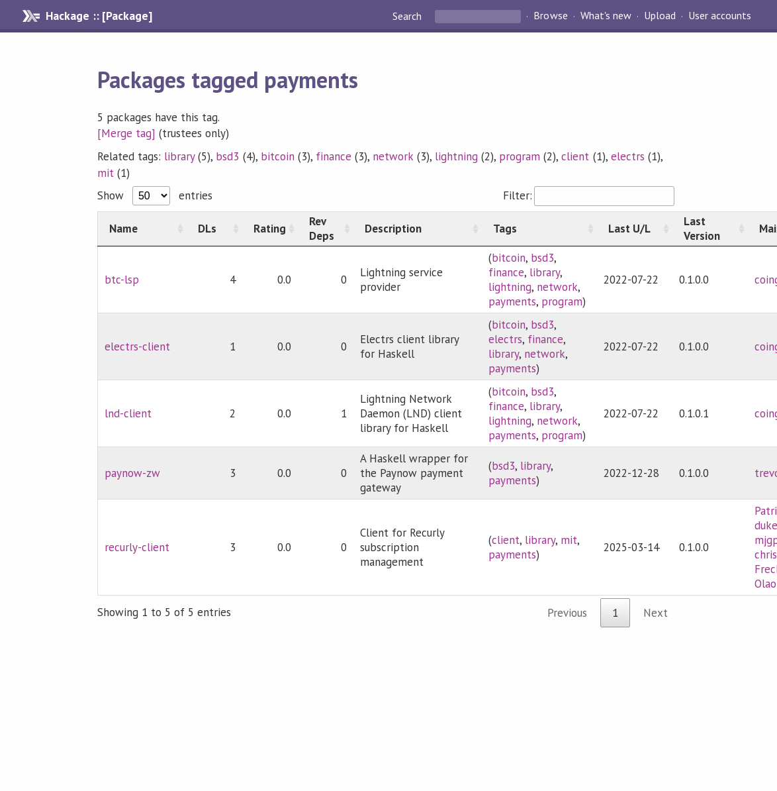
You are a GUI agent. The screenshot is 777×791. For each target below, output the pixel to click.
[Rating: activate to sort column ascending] (270, 228)
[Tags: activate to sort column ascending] (539, 228)
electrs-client (137, 346)
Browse (550, 16)
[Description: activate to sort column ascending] (417, 228)
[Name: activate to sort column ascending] (142, 228)
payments (512, 301)
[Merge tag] (126, 133)
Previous (567, 613)
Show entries (154, 195)
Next (655, 613)
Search (408, 16)
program (519, 156)
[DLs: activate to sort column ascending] (214, 228)
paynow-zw (132, 473)
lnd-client (128, 413)
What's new (605, 16)
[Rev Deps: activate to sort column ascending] (325, 228)
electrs (628, 156)
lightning (456, 156)
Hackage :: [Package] (99, 16)
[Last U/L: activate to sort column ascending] (634, 228)
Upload (660, 16)
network (393, 156)
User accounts (719, 16)
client (575, 156)
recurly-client (137, 547)
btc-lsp (122, 279)
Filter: (588, 195)
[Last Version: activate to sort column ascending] (710, 228)
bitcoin (278, 156)
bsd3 (227, 156)
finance (333, 156)
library (179, 156)
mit (105, 173)
